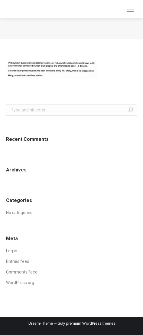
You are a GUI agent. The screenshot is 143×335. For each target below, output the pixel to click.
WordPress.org (20, 282)
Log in (11, 250)
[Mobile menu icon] (130, 9)
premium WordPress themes (90, 323)
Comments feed (21, 272)
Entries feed (17, 261)
